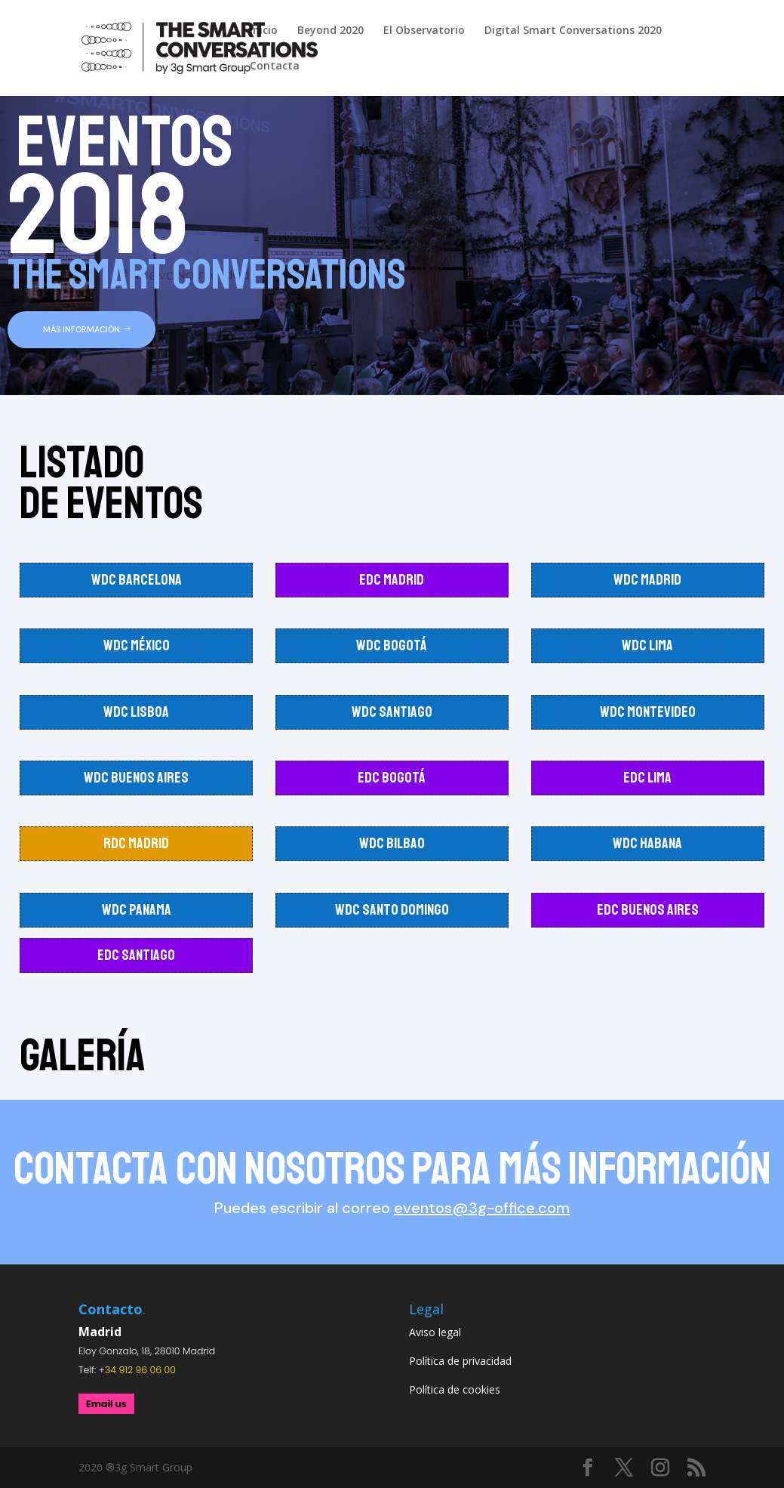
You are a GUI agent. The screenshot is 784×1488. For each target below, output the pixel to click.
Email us (106, 1403)
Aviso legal (435, 1332)
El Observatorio (424, 31)
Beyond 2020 (330, 31)
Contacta (275, 66)
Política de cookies (454, 1389)
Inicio (264, 31)
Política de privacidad (460, 1361)
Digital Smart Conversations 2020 (573, 31)
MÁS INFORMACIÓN (81, 329)
